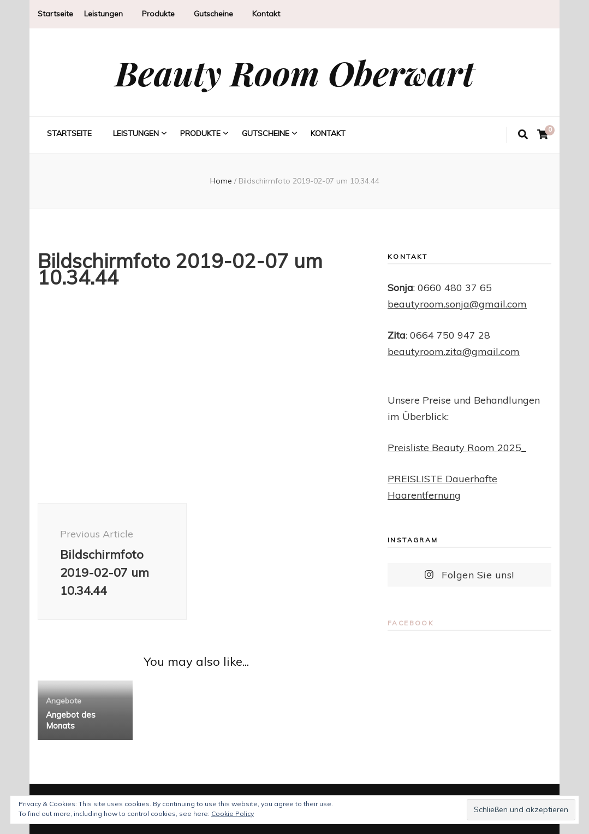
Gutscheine (213, 14)
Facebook (411, 623)
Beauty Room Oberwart (294, 72)
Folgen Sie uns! (469, 574)
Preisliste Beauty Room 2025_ (457, 447)
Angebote (63, 701)
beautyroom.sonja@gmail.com (457, 304)
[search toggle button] (523, 135)
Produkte (158, 14)
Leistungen (103, 14)
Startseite (55, 14)
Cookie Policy (232, 813)
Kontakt (266, 14)
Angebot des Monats (71, 720)
